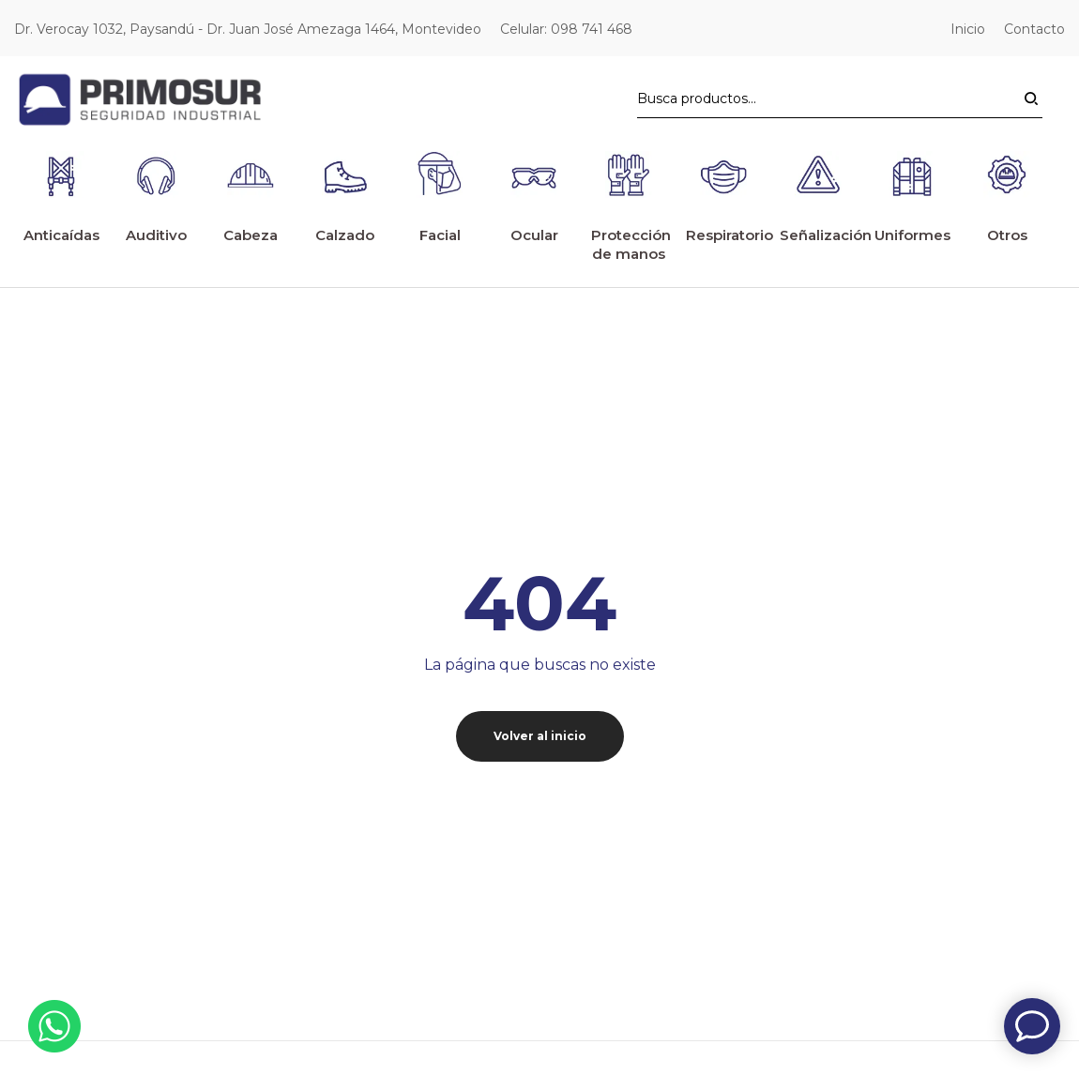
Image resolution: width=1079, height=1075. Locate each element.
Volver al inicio (540, 694)
